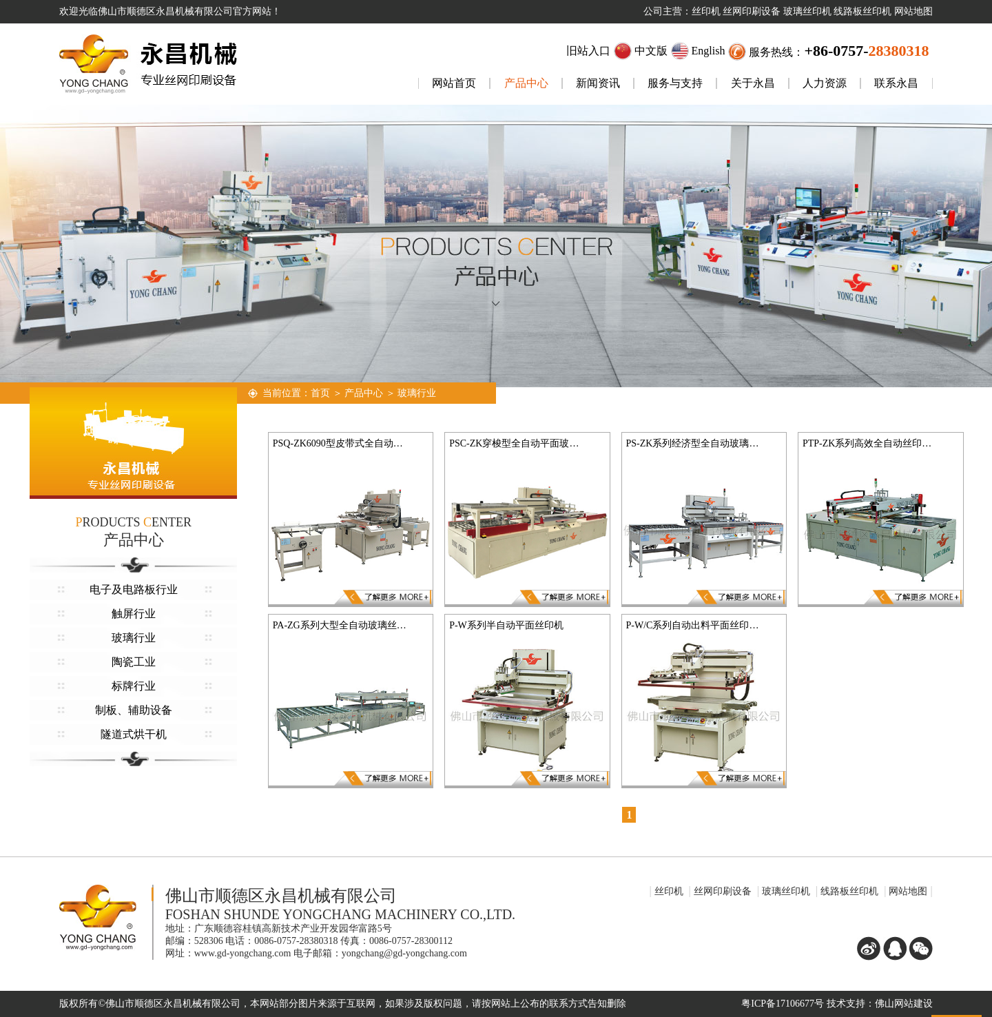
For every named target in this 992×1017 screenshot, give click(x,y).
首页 (320, 393)
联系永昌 (896, 83)
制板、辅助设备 (133, 710)
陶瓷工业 (134, 662)
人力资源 (825, 83)
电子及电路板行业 (134, 589)
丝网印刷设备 (723, 891)
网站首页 (454, 83)
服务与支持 (675, 83)
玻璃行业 (134, 638)
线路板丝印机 (849, 891)
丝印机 (668, 891)
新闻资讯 (598, 83)
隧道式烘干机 (134, 734)
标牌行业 (134, 686)
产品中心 (526, 83)
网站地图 (908, 891)
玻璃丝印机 (786, 891)
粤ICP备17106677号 (782, 1003)
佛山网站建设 (904, 1003)
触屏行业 (134, 613)
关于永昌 (753, 83)
